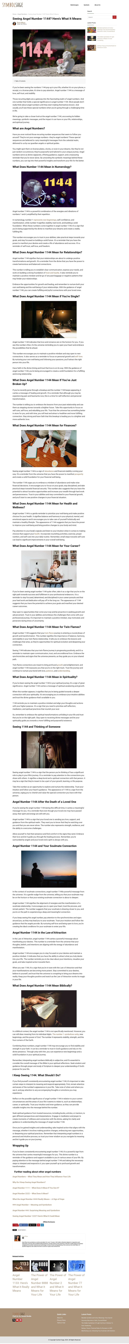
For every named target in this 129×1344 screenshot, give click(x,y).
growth (60, 665)
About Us (97, 5)
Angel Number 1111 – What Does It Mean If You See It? (36, 1188)
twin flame (49, 633)
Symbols (86, 5)
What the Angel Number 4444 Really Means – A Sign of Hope (38, 1199)
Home (14, 14)
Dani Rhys (21, 23)
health (37, 534)
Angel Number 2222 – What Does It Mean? (31, 1193)
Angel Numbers (22, 14)
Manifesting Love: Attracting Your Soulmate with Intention (98, 1331)
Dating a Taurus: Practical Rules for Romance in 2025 (96, 1328)
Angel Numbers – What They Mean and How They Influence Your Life (42, 1177)
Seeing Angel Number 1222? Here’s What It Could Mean (36, 1216)
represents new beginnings (45, 220)
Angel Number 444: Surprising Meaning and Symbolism (36, 1210)
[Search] (114, 17)
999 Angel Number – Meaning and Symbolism (32, 1205)
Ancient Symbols (22, 1230)
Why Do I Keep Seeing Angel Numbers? (29, 1182)
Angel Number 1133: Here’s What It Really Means (21, 1283)
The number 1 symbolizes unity (65, 1034)
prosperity (79, 474)
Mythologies (74, 5)
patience (49, 671)
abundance (49, 471)
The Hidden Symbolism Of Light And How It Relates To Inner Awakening (105, 38)
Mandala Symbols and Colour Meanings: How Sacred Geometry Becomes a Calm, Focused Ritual (106, 29)
